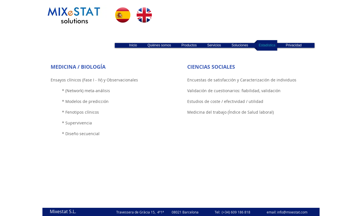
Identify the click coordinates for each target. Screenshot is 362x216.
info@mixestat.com (292, 212)
